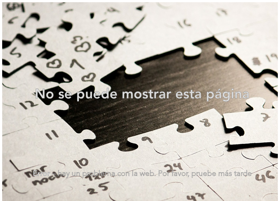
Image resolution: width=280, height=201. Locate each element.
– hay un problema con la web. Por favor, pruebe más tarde (142, 174)
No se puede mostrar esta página (142, 95)
